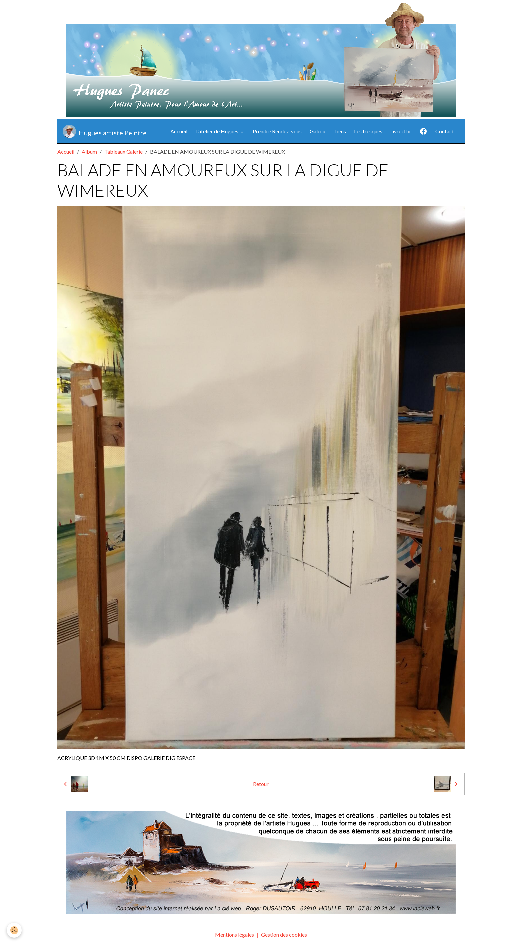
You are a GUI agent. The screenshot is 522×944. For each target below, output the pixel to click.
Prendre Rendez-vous (277, 131)
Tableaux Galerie (123, 151)
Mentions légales (234, 934)
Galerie (318, 131)
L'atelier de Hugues (217, 131)
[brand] (105, 131)
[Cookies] (14, 930)
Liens (340, 131)
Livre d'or (400, 131)
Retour (261, 784)
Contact (444, 131)
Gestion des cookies (284, 934)
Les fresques (368, 131)
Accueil (178, 131)
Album (89, 151)
